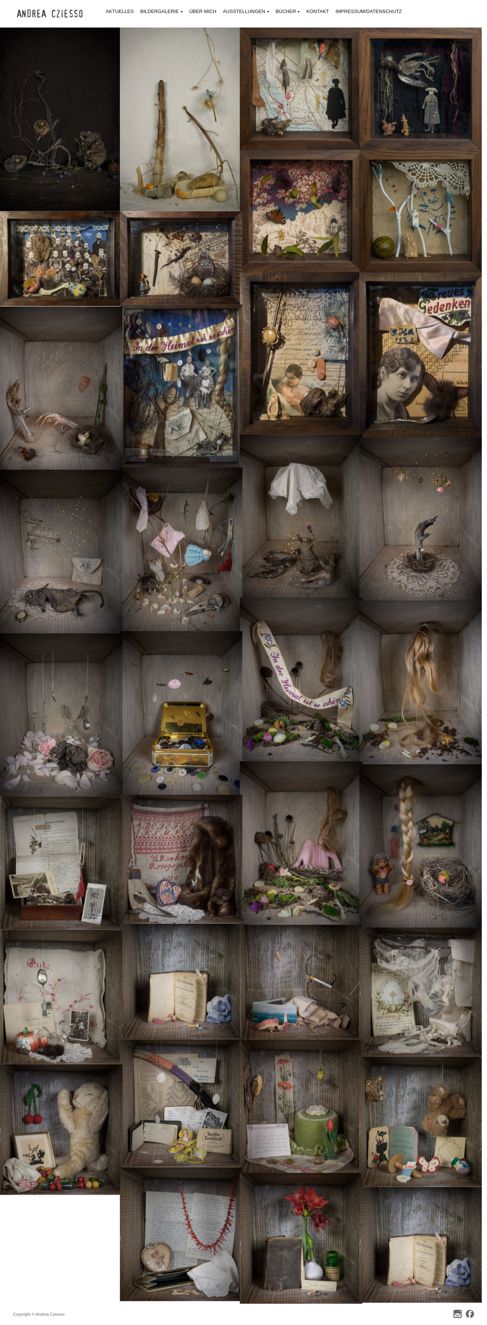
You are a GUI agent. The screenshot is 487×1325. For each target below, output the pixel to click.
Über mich (202, 11)
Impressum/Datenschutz (368, 11)
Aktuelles (120, 11)
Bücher (288, 12)
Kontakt (317, 11)
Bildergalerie (161, 12)
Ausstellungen (246, 12)
